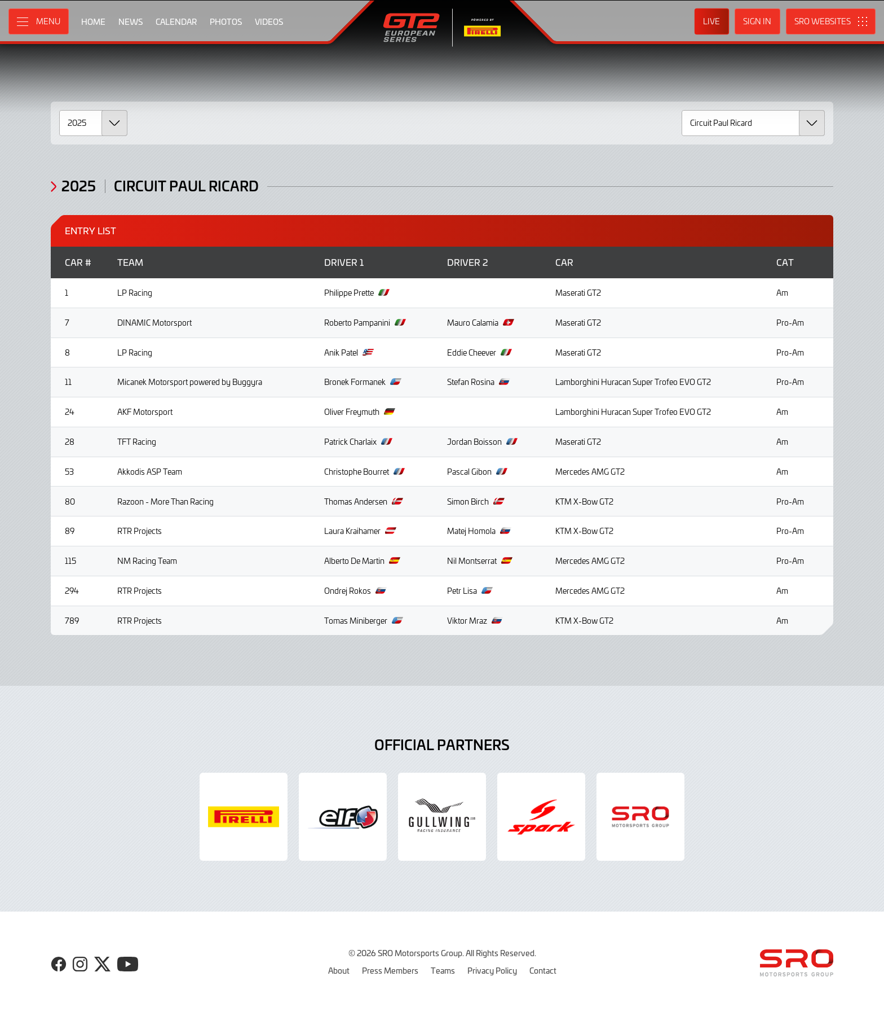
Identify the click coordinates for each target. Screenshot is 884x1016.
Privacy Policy (492, 970)
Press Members (390, 970)
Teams (443, 970)
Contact (542, 970)
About (339, 970)
